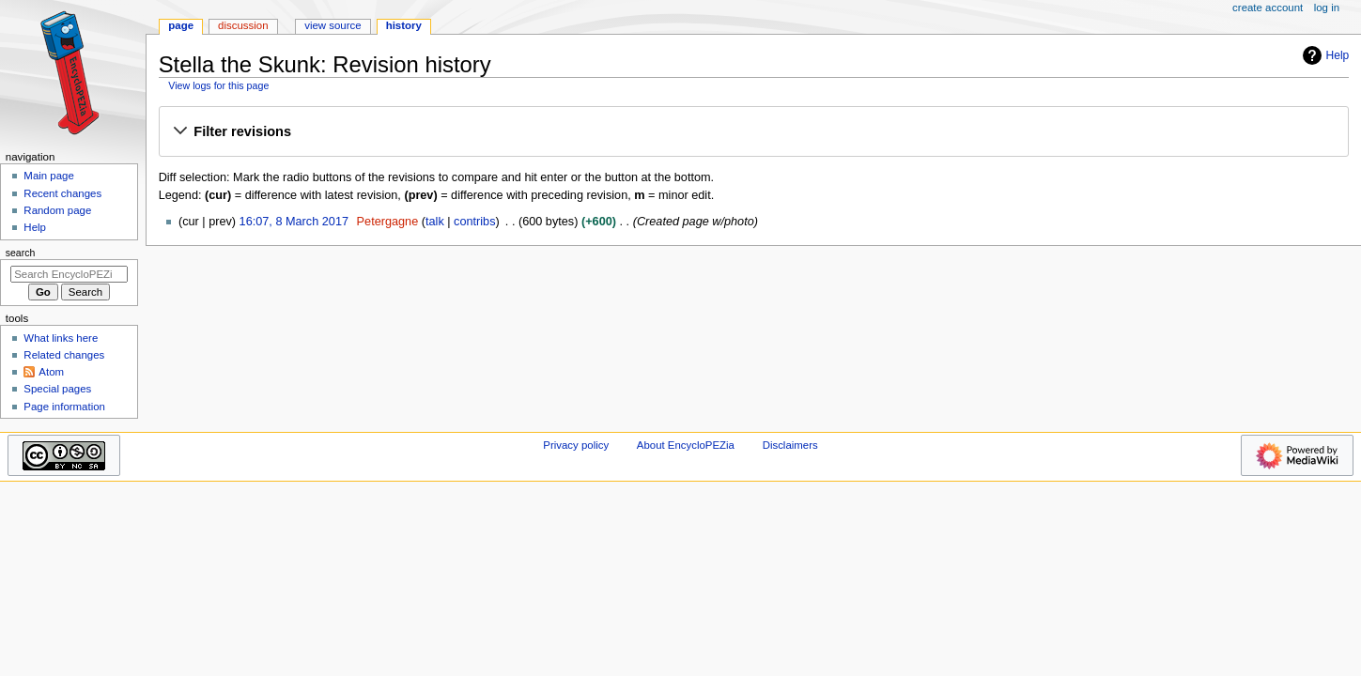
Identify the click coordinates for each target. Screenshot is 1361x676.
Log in (1326, 7)
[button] (753, 132)
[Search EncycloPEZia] (69, 274)
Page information (64, 406)
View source (332, 25)
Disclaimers (790, 445)
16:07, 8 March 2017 (294, 221)
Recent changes (62, 193)
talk (434, 221)
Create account (1267, 7)
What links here (60, 338)
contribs (474, 221)
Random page (57, 210)
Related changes (63, 355)
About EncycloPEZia (686, 445)
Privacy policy (576, 445)
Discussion (243, 25)
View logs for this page (218, 85)
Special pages (57, 388)
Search (21, 252)
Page (180, 25)
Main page (48, 175)
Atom (51, 371)
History (404, 25)
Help (1324, 55)
